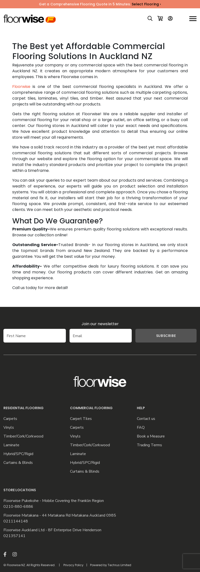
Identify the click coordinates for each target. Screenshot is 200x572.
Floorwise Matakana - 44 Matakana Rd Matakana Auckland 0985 (59, 515)
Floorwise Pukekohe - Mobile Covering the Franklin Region (53, 500)
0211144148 (15, 521)
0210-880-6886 (18, 506)
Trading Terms (149, 445)
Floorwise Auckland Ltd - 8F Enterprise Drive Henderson (52, 530)
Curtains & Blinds (18, 462)
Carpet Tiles (81, 418)
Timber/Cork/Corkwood (23, 436)
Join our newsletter (100, 324)
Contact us (146, 418)
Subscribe (166, 335)
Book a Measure (151, 436)
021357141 (14, 536)
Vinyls (8, 427)
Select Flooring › (146, 4)
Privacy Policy (73, 565)
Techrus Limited (119, 565)
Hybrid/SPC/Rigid (18, 454)
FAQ (141, 427)
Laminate (11, 445)
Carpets (10, 418)
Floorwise (21, 86)
